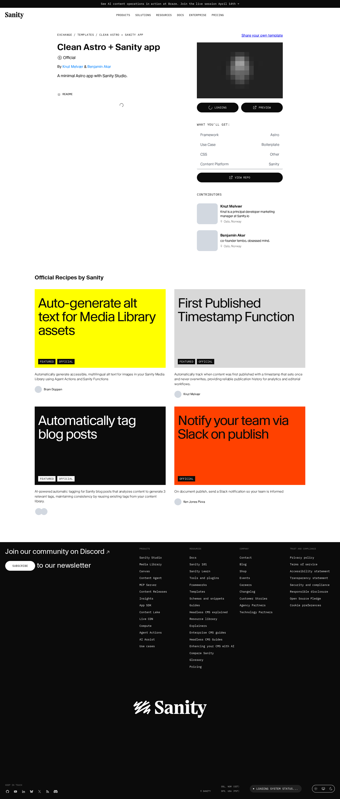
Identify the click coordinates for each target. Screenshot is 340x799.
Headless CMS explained (209, 612)
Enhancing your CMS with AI (212, 646)
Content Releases (153, 591)
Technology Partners (256, 612)
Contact (246, 557)
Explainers (198, 626)
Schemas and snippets (207, 598)
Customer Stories (253, 598)
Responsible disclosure (309, 591)
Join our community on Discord (58, 551)
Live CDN (146, 619)
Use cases (147, 646)
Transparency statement (309, 578)
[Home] (14, 15)
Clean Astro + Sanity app (121, 35)
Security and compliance (310, 585)
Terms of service (304, 564)
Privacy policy (302, 557)
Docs (180, 15)
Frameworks (198, 585)
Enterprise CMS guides (208, 632)
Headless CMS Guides (206, 639)
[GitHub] (7, 791)
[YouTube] (15, 791)
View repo (239, 177)
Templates (85, 35)
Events (245, 578)
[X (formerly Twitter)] (39, 791)
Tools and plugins (204, 578)
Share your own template (262, 35)
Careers (246, 585)
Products (123, 15)
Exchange (64, 35)
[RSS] (47, 791)
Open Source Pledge (305, 598)
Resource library (203, 619)
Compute (145, 626)
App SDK (145, 605)
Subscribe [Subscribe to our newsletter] (20, 566)
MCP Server (148, 585)
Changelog (247, 591)
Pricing (218, 15)
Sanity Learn (200, 571)
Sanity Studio (150, 557)
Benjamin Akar (99, 67)
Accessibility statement (310, 571)
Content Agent (150, 578)
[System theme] (323, 789)
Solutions (143, 15)
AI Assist (147, 639)
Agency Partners (253, 605)
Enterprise (197, 15)
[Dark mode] (331, 789)
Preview (261, 107)
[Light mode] (316, 789)
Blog (243, 564)
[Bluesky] (31, 791)
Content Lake (149, 612)
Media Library (150, 564)
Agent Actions (150, 632)
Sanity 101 (198, 564)
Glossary (196, 660)
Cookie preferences (305, 605)
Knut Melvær (72, 67)
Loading (217, 107)
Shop (243, 571)
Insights (146, 598)
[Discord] (55, 791)
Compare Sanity (202, 653)
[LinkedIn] (23, 791)
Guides (195, 605)
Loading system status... (274, 788)
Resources (164, 15)
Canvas (144, 571)
